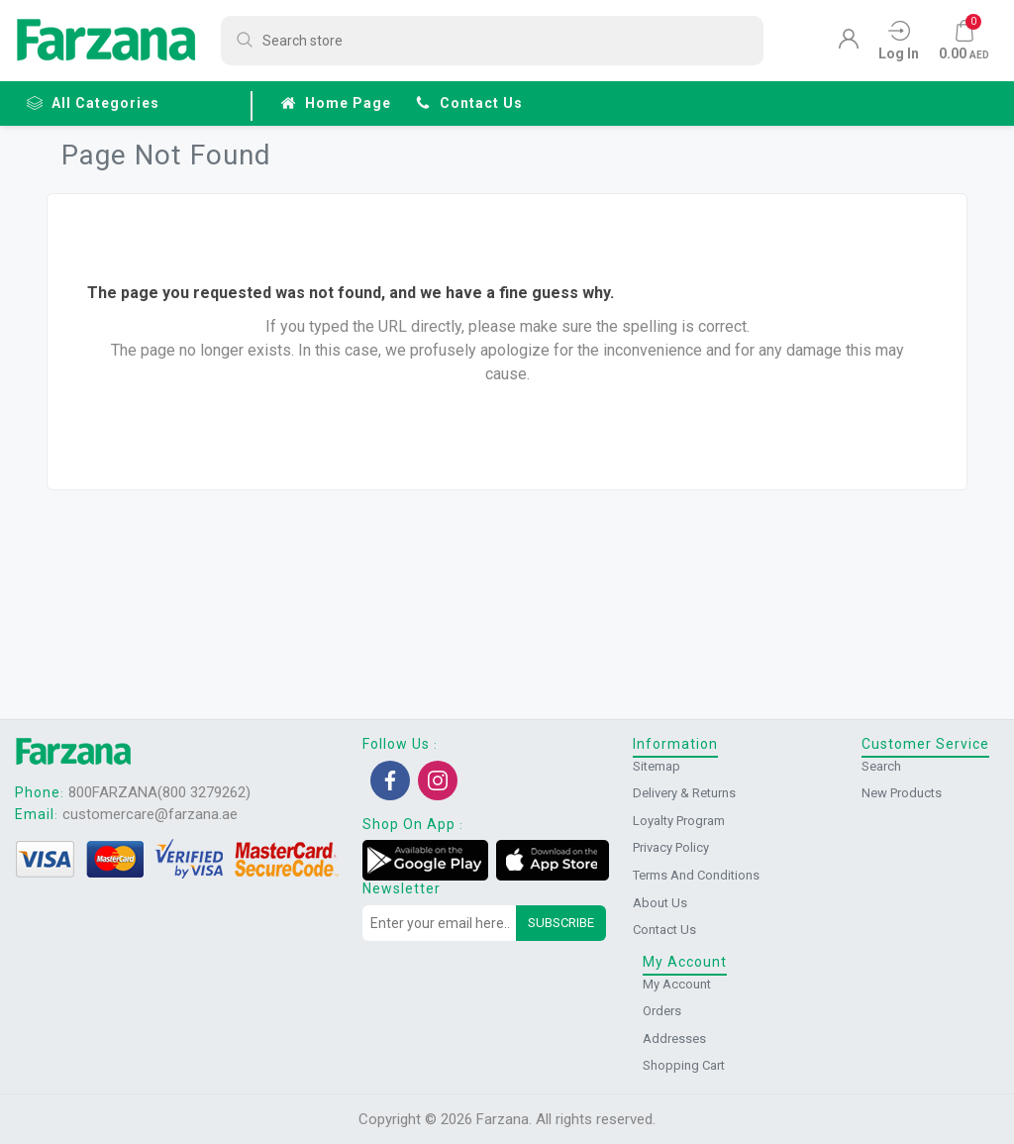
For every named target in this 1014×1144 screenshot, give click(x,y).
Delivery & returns (684, 792)
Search (881, 766)
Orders (662, 1010)
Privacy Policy (671, 847)
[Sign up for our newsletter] (439, 923)
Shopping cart (684, 1065)
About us (660, 902)
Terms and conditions (696, 875)
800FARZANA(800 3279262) (159, 792)
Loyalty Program (679, 820)
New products (902, 792)
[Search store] (492, 40)
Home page (335, 103)
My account (677, 984)
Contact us (469, 103)
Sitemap (656, 766)
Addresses (674, 1038)
